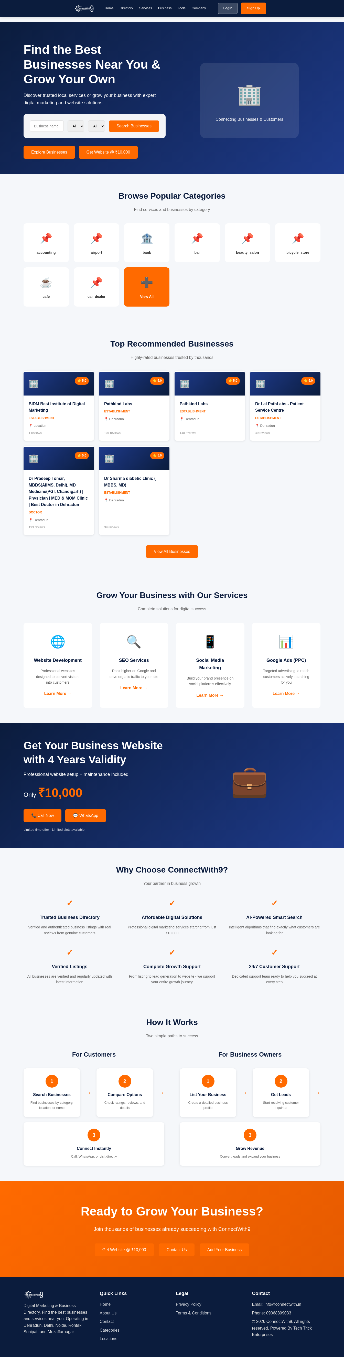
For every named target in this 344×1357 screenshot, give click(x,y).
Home (109, 8)
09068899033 (278, 1313)
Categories (110, 1330)
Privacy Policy (188, 1304)
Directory (126, 8)
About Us (108, 1313)
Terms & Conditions (193, 1313)
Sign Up (253, 8)
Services (145, 8)
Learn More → (57, 693)
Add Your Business (224, 1250)
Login (227, 8)
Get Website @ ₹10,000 (108, 152)
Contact (107, 1321)
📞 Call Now (42, 815)
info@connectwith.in (282, 1304)
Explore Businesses (49, 152)
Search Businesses (134, 126)
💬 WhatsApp (85, 815)
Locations (108, 1338)
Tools (181, 8)
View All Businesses (172, 551)
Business (165, 8)
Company (199, 8)
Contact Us (177, 1250)
